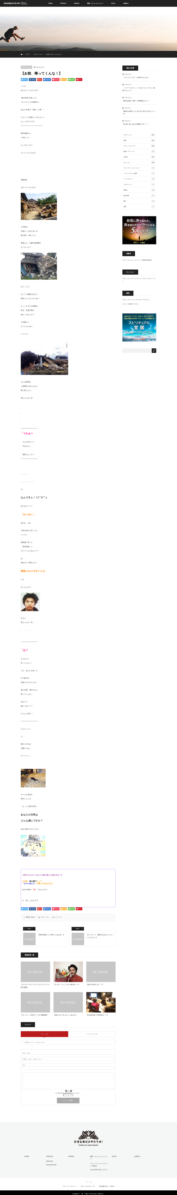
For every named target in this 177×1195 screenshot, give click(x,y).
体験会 (139, 190)
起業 (139, 206)
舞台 (139, 201)
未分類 (139, 157)
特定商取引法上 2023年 (106, 1184)
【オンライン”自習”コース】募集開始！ (35, 1015)
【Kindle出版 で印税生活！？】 (97, 1015)
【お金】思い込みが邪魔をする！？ (135, 124)
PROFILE (63, 3)
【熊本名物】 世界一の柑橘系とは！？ (136, 101)
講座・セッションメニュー (95, 3)
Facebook (86, 1179)
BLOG (113, 3)
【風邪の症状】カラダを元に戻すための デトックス (139, 112)
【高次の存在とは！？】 (95, 985)
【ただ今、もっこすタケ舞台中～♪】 (67, 985)
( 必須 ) (26, 1053)
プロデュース (139, 184)
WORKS (76, 3)
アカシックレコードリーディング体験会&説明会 (137, 260)
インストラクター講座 (139, 173)
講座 (139, 140)
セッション (139, 162)
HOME (50, 3)
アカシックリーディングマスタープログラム (135, 299)
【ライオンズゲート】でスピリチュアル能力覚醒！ (35, 986)
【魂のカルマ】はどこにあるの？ (65, 1015)
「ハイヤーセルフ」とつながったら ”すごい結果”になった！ (138, 89)
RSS (90, 1179)
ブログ (28, 54)
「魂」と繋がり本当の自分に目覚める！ (92, 1191)
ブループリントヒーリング (139, 168)
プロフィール (38, 54)
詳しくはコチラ (32, 900)
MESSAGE (49, 1161)
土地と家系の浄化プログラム (98, 1167)
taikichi (33, 917)
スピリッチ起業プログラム (130, 304)
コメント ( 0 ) (44, 1034)
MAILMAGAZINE (51, 1165)
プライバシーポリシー (69, 1184)
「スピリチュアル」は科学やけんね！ (135, 77)
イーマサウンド (139, 179)
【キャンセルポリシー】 (87, 1184)
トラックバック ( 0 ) (92, 1034)
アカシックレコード (139, 146)
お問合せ (126, 3)
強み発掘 (139, 195)
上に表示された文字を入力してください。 (68, 1093)
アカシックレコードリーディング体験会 (99, 1163)
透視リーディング (139, 151)
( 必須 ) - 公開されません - (32, 1059)
